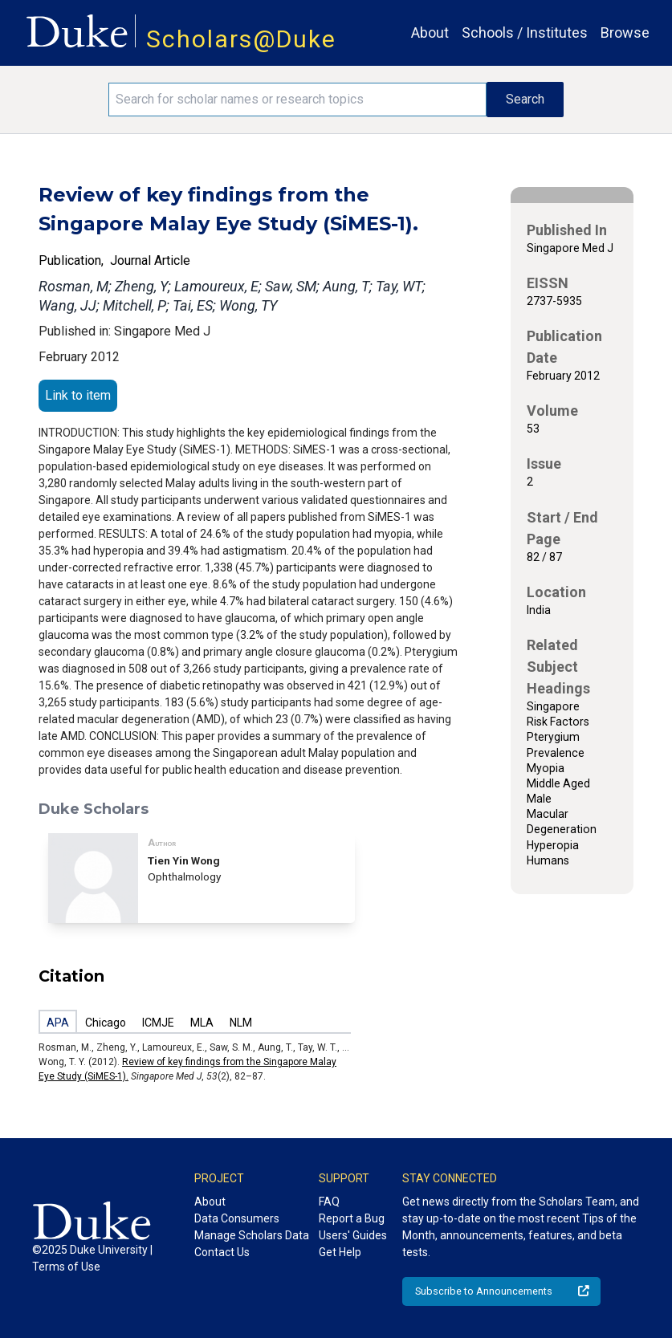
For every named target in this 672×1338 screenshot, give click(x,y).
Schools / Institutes (525, 32)
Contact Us (222, 1252)
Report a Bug (352, 1218)
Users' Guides (353, 1235)
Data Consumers (236, 1218)
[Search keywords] (297, 99)
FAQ (329, 1201)
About (430, 32)
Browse (625, 32)
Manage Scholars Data (251, 1235)
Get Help (340, 1252)
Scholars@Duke (241, 39)
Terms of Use (66, 1266)
